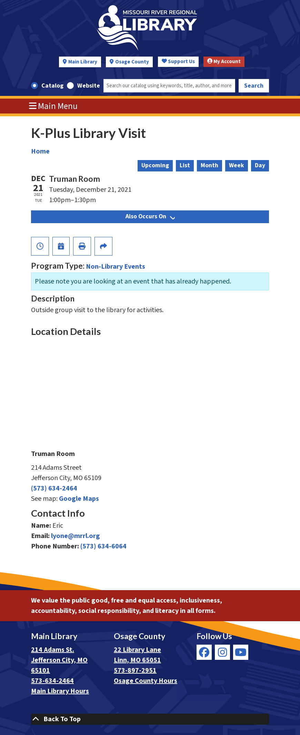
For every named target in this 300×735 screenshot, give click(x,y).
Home (40, 151)
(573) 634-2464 (54, 488)
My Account (224, 61)
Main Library (82, 62)
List (185, 165)
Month (209, 165)
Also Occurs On (150, 216)
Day (260, 165)
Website (88, 85)
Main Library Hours (60, 691)
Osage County (132, 62)
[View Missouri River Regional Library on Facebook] (204, 652)
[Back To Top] (150, 719)
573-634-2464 (52, 681)
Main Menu (53, 106)
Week (236, 165)
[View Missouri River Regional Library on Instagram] (222, 652)
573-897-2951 (135, 670)
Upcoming (155, 165)
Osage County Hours (145, 681)
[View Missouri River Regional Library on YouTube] (240, 652)
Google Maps (79, 499)
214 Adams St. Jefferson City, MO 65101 (59, 660)
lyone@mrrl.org (75, 536)
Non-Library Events (115, 266)
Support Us (178, 61)
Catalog (52, 85)
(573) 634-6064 (103, 546)
